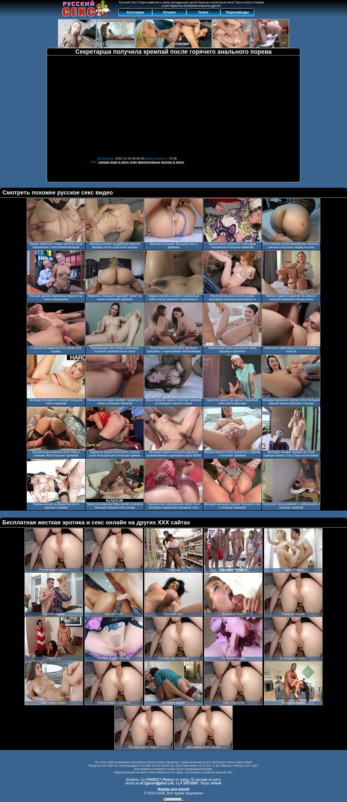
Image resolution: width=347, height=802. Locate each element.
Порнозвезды (237, 12)
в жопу (124, 162)
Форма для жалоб (173, 789)
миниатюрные (149, 162)
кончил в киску (172, 162)
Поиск (203, 12)
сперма (103, 162)
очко (133, 162)
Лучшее (169, 12)
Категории (135, 12)
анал (114, 162)
